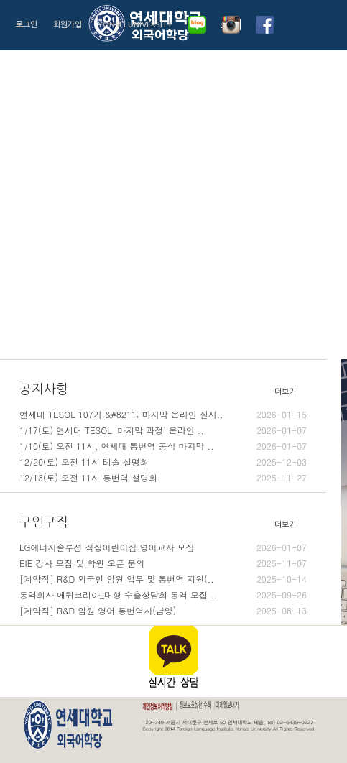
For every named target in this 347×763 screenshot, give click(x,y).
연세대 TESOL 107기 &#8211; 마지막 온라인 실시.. (163, 414)
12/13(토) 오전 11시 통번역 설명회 (163, 478)
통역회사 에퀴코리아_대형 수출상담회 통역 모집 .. (163, 595)
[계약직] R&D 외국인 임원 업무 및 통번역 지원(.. (163, 579)
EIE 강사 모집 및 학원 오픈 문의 (163, 563)
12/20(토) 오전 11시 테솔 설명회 (163, 462)
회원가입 (67, 25)
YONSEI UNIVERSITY (135, 25)
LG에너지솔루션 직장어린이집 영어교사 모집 (163, 547)
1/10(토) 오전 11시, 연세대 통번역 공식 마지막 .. (163, 446)
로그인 (26, 25)
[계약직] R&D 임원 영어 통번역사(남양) (163, 611)
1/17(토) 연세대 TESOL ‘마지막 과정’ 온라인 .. (163, 430)
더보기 (285, 392)
